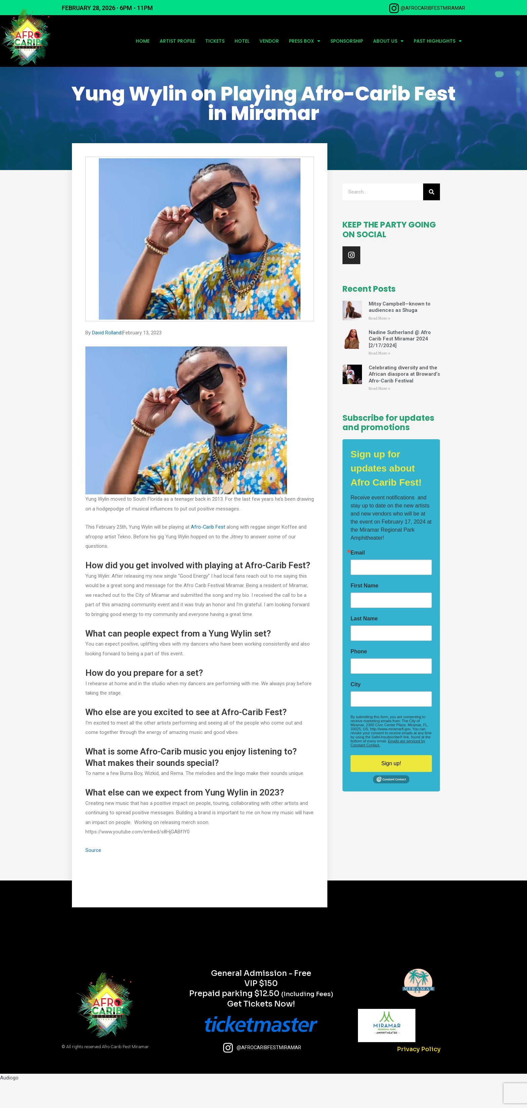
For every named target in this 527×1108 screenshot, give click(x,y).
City (356, 711)
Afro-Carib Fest (208, 553)
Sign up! (391, 790)
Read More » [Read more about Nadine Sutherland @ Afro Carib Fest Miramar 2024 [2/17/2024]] (379, 380)
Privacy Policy (419, 1075)
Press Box (304, 41)
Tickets (215, 41)
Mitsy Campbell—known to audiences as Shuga (400, 333)
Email (358, 579)
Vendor (269, 41)
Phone (359, 678)
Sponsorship (346, 41)
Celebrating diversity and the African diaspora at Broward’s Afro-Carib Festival (404, 400)
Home (143, 41)
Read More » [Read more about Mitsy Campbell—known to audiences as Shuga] (379, 344)
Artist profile (177, 41)
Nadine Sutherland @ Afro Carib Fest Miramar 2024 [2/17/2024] (400, 365)
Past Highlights (438, 41)
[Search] (431, 218)
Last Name (364, 645)
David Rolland (106, 359)
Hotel (242, 41)
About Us (388, 41)
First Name (364, 612)
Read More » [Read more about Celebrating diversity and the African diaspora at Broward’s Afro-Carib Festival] (379, 415)
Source (93, 876)
